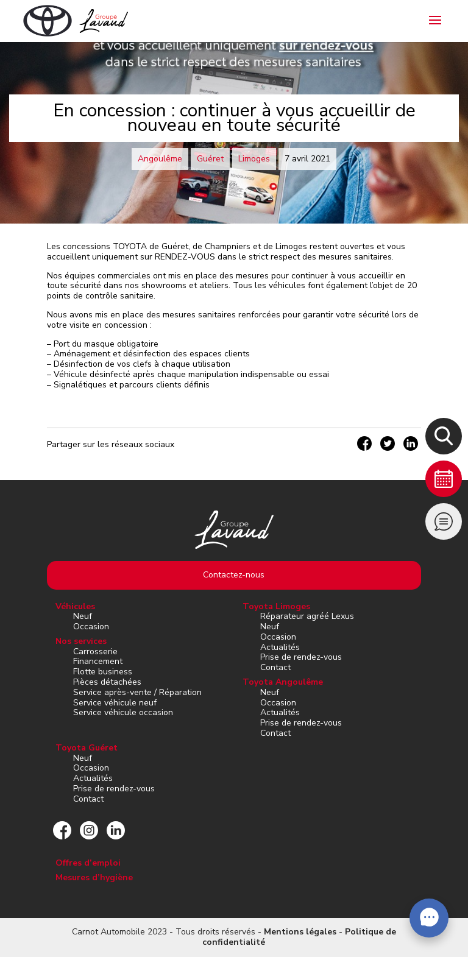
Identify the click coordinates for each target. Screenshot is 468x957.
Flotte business (102, 671)
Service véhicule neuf (115, 702)
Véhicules (75, 606)
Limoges (254, 158)
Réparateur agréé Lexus (307, 616)
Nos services (81, 641)
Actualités (280, 647)
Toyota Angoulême (283, 682)
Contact (275, 667)
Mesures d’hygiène (94, 877)
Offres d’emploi (88, 863)
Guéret (210, 158)
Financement (97, 661)
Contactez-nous (233, 575)
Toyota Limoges (276, 606)
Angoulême (160, 158)
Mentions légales (300, 932)
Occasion (91, 626)
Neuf (82, 616)
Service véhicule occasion (123, 712)
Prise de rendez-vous (301, 657)
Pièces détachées (107, 682)
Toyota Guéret (86, 748)
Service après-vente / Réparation (137, 692)
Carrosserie (95, 651)
